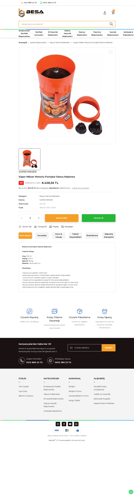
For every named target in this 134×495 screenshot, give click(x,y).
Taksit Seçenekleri (75, 236)
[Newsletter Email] (91, 348)
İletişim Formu (75, 392)
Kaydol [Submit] (108, 349)
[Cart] (112, 13)
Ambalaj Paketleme (53, 412)
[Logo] (31, 13)
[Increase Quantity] (38, 219)
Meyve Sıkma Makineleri (51, 197)
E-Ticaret (60, 442)
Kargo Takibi (74, 402)
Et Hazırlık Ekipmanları (54, 400)
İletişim (72, 388)
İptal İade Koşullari (102, 400)
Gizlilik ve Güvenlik (102, 395)
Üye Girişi (23, 392)
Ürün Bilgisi (25, 236)
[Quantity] (30, 219)
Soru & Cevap (58, 236)
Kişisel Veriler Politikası (104, 404)
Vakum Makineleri (52, 395)
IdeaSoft (52, 441)
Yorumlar (42, 236)
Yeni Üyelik (24, 388)
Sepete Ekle (62, 219)
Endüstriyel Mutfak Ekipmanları (52, 389)
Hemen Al (98, 219)
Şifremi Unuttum (26, 397)
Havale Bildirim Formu (79, 397)
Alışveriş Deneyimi (109, 236)
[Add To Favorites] (110, 53)
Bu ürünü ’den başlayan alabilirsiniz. (54, 189)
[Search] (67, 24)
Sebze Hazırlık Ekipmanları (50, 406)
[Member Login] (103, 13)
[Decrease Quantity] (21, 219)
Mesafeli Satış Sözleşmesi (100, 389)
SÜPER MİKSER (46, 201)
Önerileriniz (92, 236)
